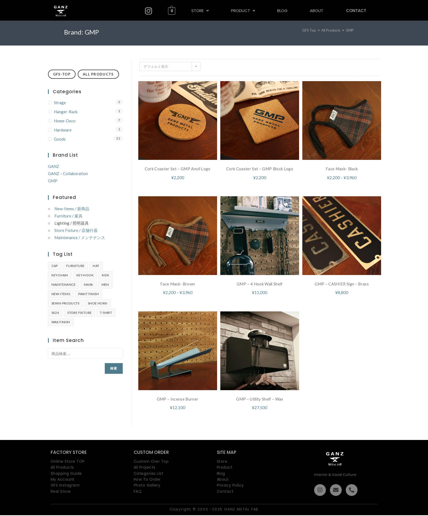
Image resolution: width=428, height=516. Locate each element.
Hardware (63, 129)
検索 (113, 368)
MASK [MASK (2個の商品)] (88, 285)
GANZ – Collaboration (68, 173)
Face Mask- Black (342, 168)
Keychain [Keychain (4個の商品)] (59, 275)
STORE (200, 10)
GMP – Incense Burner (177, 399)
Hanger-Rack (65, 111)
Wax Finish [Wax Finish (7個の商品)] (60, 322)
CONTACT (355, 10)
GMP (350, 30)
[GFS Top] (309, 30)
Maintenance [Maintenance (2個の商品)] (63, 285)
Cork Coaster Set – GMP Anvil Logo (178, 168)
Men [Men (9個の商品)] (105, 285)
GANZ (53, 166)
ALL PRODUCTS (98, 74)
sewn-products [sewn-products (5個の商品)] (65, 303)
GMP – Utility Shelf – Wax (260, 399)
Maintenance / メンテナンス (79, 237)
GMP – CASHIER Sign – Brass (341, 284)
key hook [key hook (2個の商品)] (85, 275)
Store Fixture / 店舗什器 (76, 230)
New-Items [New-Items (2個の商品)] (60, 294)
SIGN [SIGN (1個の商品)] (55, 313)
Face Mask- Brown (177, 284)
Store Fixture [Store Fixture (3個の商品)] (79, 313)
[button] (199, 10)
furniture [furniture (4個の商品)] (75, 266)
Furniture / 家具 (68, 215)
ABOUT (315, 10)
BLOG (281, 10)
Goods (60, 139)
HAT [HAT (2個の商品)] (96, 266)
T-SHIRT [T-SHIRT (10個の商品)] (106, 313)
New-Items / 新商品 (71, 208)
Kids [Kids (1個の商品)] (105, 275)
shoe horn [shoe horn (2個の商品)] (97, 303)
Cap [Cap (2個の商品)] (54, 266)
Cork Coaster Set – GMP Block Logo (259, 168)
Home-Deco (65, 120)
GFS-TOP (61, 74)
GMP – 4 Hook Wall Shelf (259, 284)
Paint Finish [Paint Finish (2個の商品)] (88, 294)
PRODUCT (242, 10)
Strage (60, 102)
